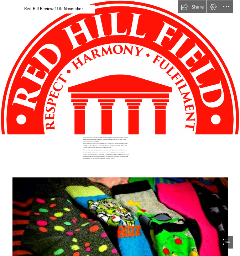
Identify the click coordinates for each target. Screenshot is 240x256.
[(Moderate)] (120, 67)
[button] (192, 6)
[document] (120, 128)
